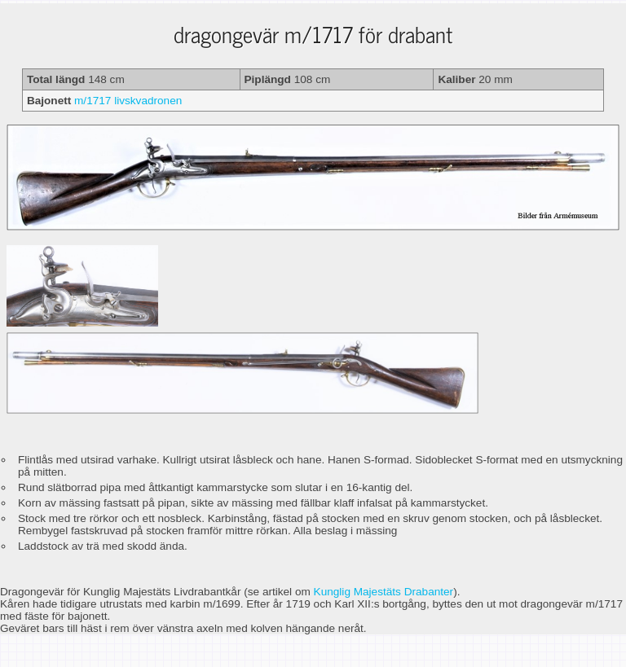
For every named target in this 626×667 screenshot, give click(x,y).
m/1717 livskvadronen (128, 100)
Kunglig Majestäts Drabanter (384, 592)
